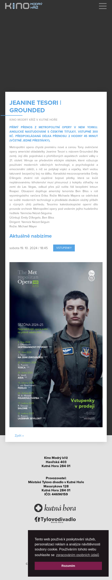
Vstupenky (64, 248)
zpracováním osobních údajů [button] (77, 555)
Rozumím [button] (68, 565)
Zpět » (19, 436)
